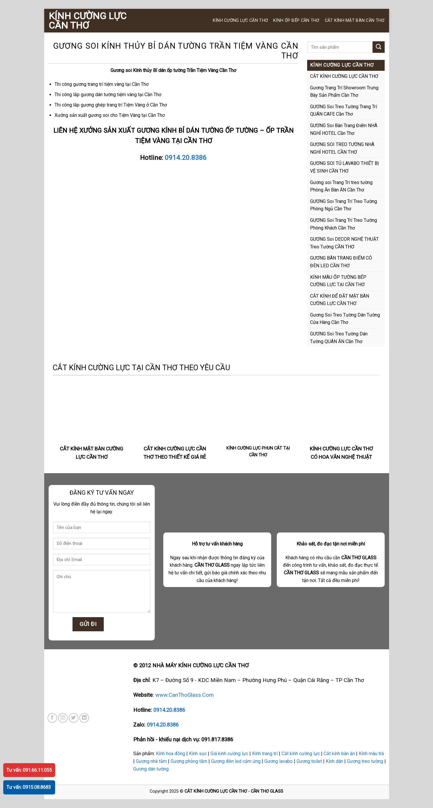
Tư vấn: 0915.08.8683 (28, 787)
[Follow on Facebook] (52, 718)
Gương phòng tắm (189, 761)
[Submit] (378, 47)
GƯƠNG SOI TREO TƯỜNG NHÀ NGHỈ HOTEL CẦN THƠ (342, 148)
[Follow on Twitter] (73, 718)
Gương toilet (309, 761)
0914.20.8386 (186, 157)
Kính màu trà (371, 753)
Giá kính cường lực (229, 753)
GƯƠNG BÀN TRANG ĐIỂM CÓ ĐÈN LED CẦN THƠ (341, 261)
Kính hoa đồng (170, 753)
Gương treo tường (365, 761)
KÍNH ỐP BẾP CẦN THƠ (296, 20)
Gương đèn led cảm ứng (236, 761)
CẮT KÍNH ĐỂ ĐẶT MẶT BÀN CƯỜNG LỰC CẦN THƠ (339, 300)
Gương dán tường (151, 769)
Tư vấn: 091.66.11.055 (29, 770)
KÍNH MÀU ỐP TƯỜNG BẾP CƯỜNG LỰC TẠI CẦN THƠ (338, 281)
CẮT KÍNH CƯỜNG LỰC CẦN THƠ (344, 76)
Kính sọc (198, 753)
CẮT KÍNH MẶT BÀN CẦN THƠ (355, 20)
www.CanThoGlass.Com (184, 695)
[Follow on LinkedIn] (84, 718)
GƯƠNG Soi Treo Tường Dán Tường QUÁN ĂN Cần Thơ (339, 337)
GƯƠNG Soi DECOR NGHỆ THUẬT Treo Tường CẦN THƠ (344, 243)
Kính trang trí (265, 753)
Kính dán (334, 761)
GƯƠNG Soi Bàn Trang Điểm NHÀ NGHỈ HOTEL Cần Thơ (343, 129)
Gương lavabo (278, 761)
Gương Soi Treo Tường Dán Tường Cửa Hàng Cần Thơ (345, 318)
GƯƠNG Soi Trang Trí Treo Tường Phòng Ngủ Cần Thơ (343, 205)
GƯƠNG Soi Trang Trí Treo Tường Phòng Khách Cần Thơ (343, 224)
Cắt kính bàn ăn (339, 753)
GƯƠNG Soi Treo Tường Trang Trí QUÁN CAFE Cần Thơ (343, 110)
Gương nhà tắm (151, 761)
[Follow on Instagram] (63, 718)
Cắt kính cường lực (300, 753)
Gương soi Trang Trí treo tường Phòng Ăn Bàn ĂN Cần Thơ (341, 186)
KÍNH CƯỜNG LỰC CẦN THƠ (87, 20)
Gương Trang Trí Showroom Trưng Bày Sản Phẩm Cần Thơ (344, 91)
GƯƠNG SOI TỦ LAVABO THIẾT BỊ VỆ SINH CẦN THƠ (344, 167)
